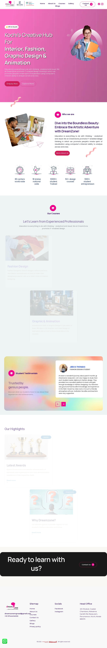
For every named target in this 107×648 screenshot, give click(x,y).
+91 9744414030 (11, 616)
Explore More (28, 84)
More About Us (62, 153)
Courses (62, 3)
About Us (51, 3)
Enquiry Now (12, 84)
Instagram (59, 612)
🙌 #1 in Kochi (11, 27)
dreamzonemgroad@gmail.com (18, 614)
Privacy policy (35, 627)
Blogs (57, 6)
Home (42, 3)
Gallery (71, 3)
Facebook (59, 609)
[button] (58, 404)
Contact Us (88, 4)
